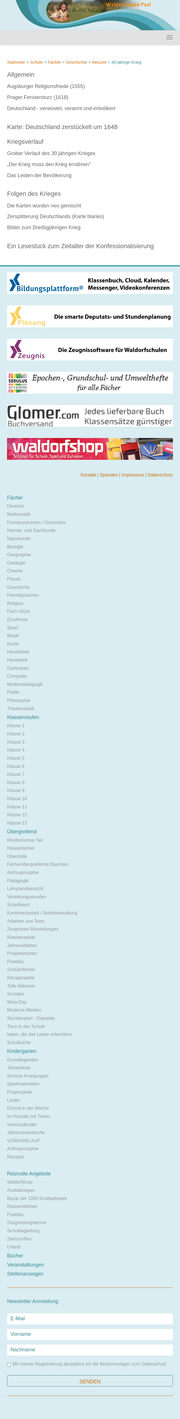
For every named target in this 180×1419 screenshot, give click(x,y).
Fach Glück (18, 611)
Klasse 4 (15, 750)
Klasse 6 (15, 766)
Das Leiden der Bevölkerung (39, 175)
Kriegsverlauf (25, 141)
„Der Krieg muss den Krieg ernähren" (49, 164)
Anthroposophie (23, 872)
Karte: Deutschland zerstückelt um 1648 (62, 126)
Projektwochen (22, 953)
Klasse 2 (15, 733)
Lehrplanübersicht (25, 888)
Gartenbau (18, 668)
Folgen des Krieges (34, 193)
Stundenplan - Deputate (31, 1018)
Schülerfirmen (21, 969)
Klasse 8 (15, 782)
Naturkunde (19, 538)
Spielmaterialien (23, 1083)
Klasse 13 (17, 823)
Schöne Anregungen (27, 1076)
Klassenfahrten (22, 1206)
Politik (13, 692)
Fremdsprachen (23, 595)
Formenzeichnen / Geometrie (36, 522)
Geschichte (76, 62)
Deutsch (15, 506)
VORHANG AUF (23, 1140)
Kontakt (89, 475)
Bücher (15, 1256)
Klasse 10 (17, 798)
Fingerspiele (19, 1092)
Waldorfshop (19, 1182)
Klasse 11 (17, 806)
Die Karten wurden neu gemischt (44, 206)
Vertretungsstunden (26, 896)
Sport (12, 627)
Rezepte (15, 1156)
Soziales (15, 993)
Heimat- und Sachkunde (31, 530)
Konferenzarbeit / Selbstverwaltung (42, 913)
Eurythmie (17, 619)
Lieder (13, 1100)
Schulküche (19, 1042)
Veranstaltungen (25, 1265)
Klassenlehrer (21, 848)
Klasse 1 (15, 725)
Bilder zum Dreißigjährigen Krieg (44, 227)
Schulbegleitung (23, 1230)
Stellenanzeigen (25, 1274)
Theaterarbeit (20, 708)
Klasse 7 (15, 774)
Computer (17, 676)
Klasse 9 (15, 790)
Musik (13, 635)
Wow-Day (17, 1002)
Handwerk (17, 660)
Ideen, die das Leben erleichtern (39, 1034)
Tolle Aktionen (21, 986)
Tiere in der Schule (26, 1026)
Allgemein (21, 74)
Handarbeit (18, 651)
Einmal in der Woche (28, 1108)
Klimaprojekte (21, 977)
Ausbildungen (21, 1190)
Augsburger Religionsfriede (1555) (46, 86)
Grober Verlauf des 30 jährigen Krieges (51, 153)
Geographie (19, 554)
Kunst (13, 643)
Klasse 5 (15, 758)
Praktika (15, 961)
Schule (36, 62)
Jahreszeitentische (26, 1132)
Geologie (16, 563)
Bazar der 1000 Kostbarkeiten (37, 1198)
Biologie (15, 546)
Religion (15, 603)
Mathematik (19, 514)
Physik (13, 579)
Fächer (54, 62)
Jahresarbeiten (22, 945)
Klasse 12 (17, 814)
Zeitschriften (19, 1238)
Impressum (133, 475)
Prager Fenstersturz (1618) (37, 97)
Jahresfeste (19, 1067)
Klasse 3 (15, 742)
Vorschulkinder (22, 1124)
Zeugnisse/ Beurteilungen (32, 929)
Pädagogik (18, 880)
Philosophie (19, 700)
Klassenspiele (21, 937)
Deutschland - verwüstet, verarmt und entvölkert (61, 108)
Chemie (15, 570)
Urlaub (13, 1246)
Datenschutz (160, 475)
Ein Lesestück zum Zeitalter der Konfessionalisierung (80, 246)
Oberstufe (17, 856)
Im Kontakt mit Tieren (28, 1116)
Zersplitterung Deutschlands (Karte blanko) (55, 216)
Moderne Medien (24, 1010)
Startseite (16, 62)
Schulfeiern (18, 904)
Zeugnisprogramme (26, 1222)
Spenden (109, 475)
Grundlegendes (22, 1059)
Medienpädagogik (25, 684)
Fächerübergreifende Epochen (37, 864)
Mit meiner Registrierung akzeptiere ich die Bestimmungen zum (86, 1364)
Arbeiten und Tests (26, 921)
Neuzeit (99, 62)
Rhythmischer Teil (25, 840)
